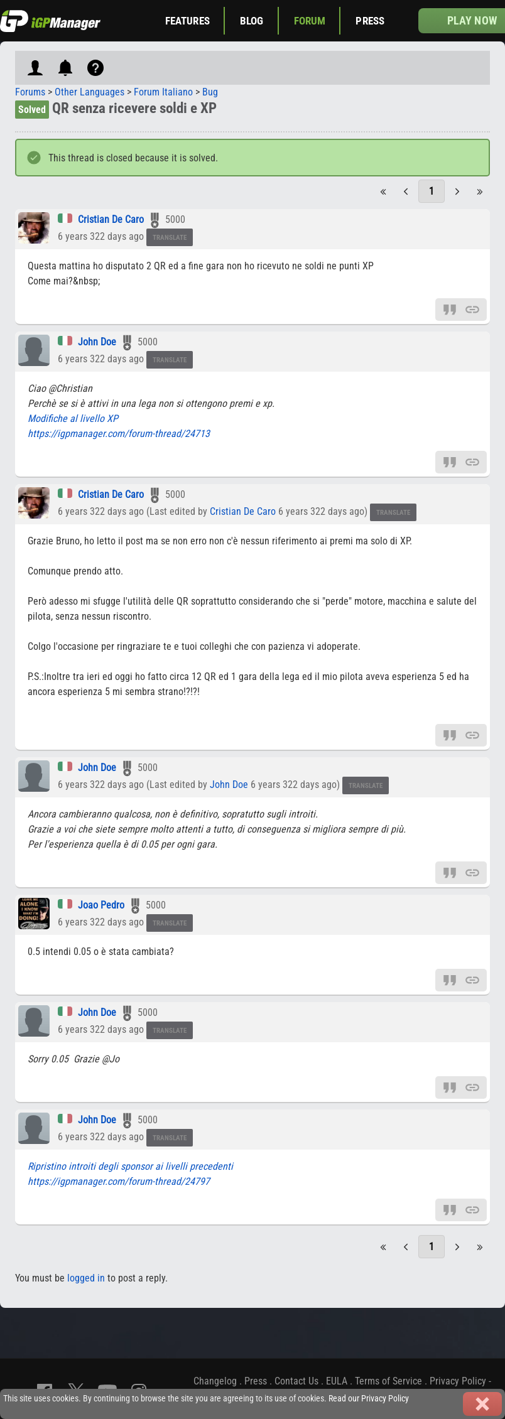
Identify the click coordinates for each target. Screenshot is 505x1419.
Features (187, 20)
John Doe (97, 342)
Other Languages (89, 92)
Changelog (215, 1381)
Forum (310, 20)
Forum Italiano (163, 92)
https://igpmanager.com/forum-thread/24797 (119, 1181)
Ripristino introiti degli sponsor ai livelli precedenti (130, 1166)
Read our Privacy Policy (369, 1398)
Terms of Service (388, 1381)
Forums (30, 92)
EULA (336, 1381)
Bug (210, 92)
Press (370, 20)
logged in (86, 1278)
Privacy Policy (458, 1381)
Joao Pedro (101, 905)
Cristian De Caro (111, 219)
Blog (252, 20)
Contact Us (296, 1381)
